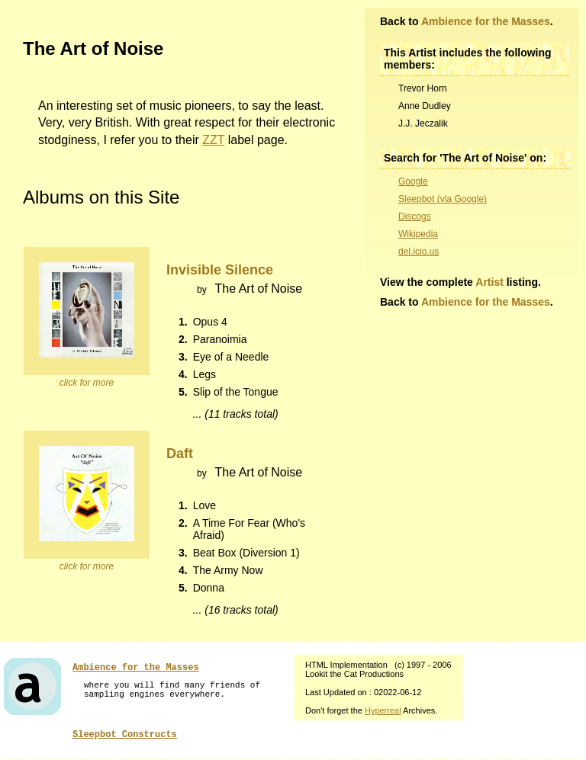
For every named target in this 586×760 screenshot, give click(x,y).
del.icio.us (418, 251)
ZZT (213, 139)
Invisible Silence (219, 269)
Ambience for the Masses (485, 21)
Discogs (414, 216)
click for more (87, 382)
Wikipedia (418, 234)
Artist (489, 282)
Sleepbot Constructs (124, 735)
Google (413, 181)
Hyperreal (383, 710)
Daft (179, 453)
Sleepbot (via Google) (442, 199)
